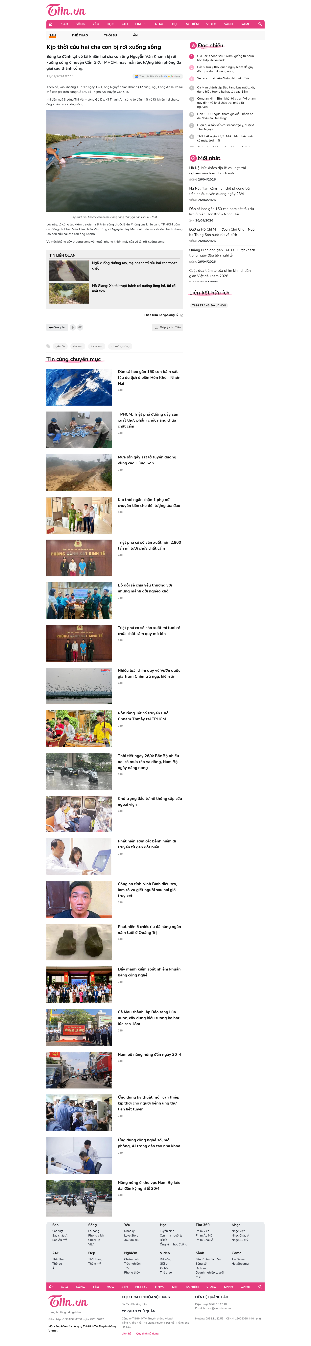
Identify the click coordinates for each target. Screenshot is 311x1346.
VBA (91, 1244)
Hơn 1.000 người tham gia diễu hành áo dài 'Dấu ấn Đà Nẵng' (225, 116)
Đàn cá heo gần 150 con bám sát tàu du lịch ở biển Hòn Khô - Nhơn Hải (221, 211)
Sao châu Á (59, 1236)
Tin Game (238, 1259)
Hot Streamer (240, 1264)
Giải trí (164, 1264)
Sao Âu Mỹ (59, 1240)
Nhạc (159, 24)
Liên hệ (126, 1334)
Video (211, 24)
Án (135, 35)
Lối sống (93, 1231)
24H (124, 24)
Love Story (131, 1236)
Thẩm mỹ (94, 1264)
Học (110, 24)
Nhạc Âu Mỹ (240, 1240)
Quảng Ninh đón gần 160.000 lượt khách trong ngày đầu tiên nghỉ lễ (222, 253)
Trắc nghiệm (132, 1264)
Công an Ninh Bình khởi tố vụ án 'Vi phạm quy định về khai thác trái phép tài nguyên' (226, 103)
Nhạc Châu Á (240, 1236)
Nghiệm (192, 24)
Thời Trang (95, 1259)
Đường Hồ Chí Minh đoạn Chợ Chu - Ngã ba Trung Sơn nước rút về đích (222, 232)
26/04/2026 (207, 179)
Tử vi (127, 1268)
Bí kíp (163, 1240)
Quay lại (57, 327)
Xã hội (164, 1268)
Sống (80, 24)
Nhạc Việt (238, 1231)
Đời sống (166, 1259)
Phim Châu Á (204, 1240)
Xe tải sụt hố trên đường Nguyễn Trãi (223, 78)
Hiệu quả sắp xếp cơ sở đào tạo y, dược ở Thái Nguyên (225, 127)
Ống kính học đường (173, 1244)
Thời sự (110, 35)
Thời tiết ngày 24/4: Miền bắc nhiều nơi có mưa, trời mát (225, 138)
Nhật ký (129, 1231)
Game (245, 24)
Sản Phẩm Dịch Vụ (208, 1259)
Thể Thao (80, 35)
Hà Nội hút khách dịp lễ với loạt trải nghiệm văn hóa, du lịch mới (217, 170)
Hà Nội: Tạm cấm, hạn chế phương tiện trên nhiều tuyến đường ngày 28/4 (220, 191)
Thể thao (166, 1273)
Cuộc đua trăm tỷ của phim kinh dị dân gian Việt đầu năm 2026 (220, 273)
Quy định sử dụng (147, 1334)
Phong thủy (132, 1273)
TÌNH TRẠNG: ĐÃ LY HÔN (209, 305)
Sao (64, 24)
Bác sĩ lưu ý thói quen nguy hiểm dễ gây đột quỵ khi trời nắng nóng (225, 69)
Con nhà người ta (171, 1236)
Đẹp (175, 24)
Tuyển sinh (167, 1231)
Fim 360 (141, 24)
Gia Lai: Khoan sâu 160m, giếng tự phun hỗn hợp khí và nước (225, 58)
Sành (228, 24)
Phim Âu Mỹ (204, 1236)
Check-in (94, 1240)
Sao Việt (57, 1231)
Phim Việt (202, 1231)
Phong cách (96, 1236)
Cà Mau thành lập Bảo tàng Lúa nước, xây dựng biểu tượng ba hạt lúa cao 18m (226, 90)
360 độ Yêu (131, 1240)
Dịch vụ (201, 1268)
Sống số (201, 1264)
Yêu (96, 24)
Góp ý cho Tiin (168, 327)
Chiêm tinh (131, 1259)
